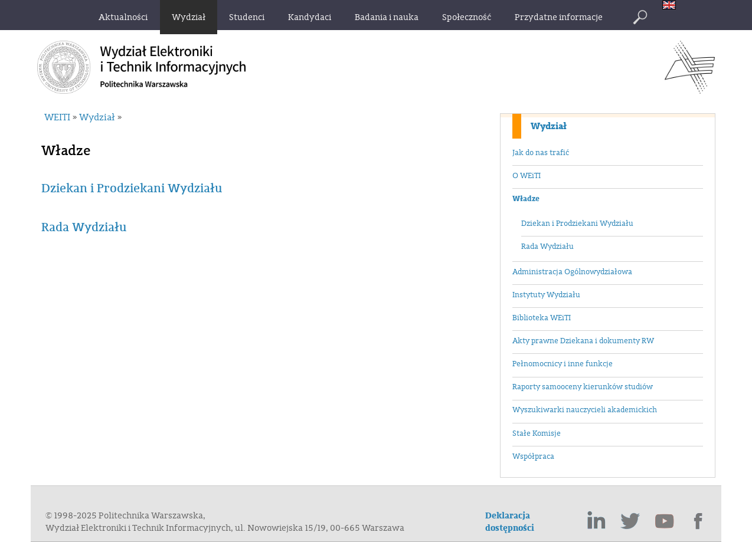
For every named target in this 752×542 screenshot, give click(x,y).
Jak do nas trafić (540, 152)
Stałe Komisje (536, 433)
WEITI (57, 117)
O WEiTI (526, 175)
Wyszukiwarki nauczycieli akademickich (584, 410)
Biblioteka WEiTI (541, 318)
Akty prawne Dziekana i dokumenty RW (583, 341)
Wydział (549, 126)
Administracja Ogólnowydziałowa (572, 272)
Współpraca (533, 456)
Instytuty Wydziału (546, 295)
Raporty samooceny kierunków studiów (582, 387)
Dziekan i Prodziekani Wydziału (577, 223)
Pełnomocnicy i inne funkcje (562, 364)
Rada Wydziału (547, 246)
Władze (526, 198)
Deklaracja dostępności (509, 522)
